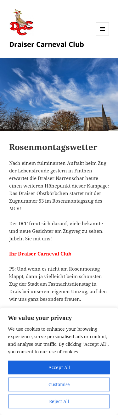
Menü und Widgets (102, 35)
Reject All (59, 401)
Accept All (59, 367)
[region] (59, 361)
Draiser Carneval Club (46, 44)
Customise (59, 384)
